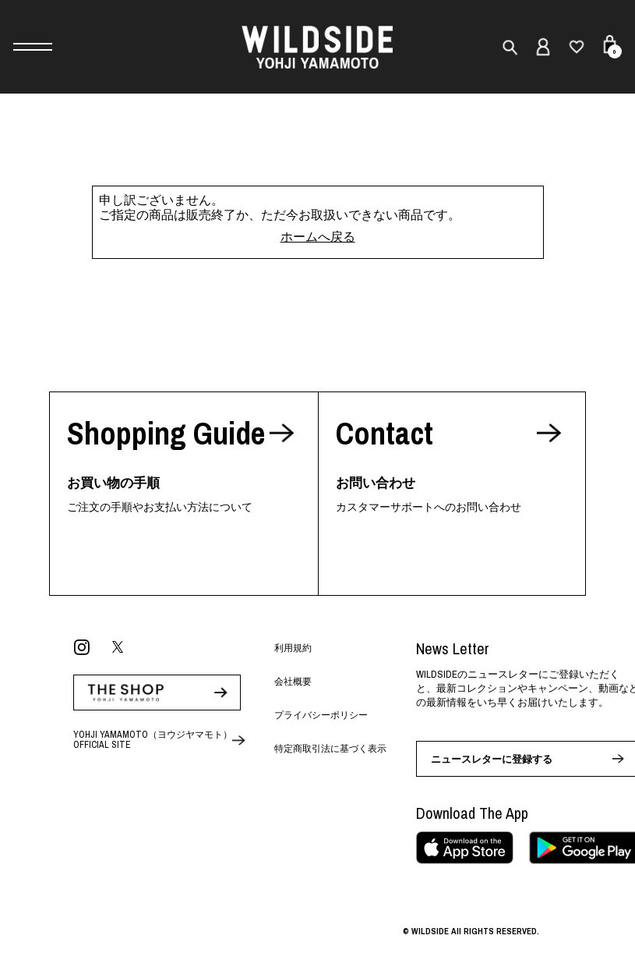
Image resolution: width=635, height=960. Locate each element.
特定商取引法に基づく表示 (330, 748)
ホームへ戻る (317, 236)
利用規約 (293, 648)
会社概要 (293, 681)
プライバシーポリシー (321, 715)
